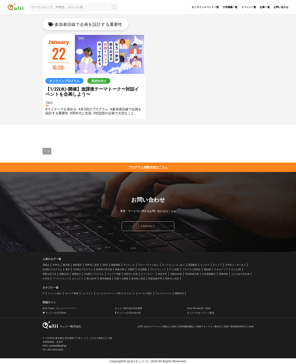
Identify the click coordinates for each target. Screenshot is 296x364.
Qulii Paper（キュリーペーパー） (60, 308)
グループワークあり (148, 264)
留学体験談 (105, 278)
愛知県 (207, 269)
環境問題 (223, 274)
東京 (67, 269)
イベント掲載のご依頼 (165, 326)
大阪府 (131, 269)
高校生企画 (176, 274)
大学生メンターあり (235, 264)
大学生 (46, 278)
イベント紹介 (54, 293)
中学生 (56, 264)
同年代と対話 (172, 278)
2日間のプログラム (83, 269)
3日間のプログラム (52, 269)
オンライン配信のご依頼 (216, 326)
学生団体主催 (192, 274)
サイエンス (129, 264)
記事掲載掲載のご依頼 (190, 326)
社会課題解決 (209, 274)
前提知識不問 (155, 278)
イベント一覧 (248, 7)
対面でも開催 (121, 278)
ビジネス (205, 264)
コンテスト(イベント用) (108, 293)
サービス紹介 (145, 293)
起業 (177, 269)
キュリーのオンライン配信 (200, 312)
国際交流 (64, 274)
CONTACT (148, 226)
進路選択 (77, 264)
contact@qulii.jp (57, 345)
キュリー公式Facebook (128, 312)
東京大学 (162, 274)
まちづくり (77, 278)
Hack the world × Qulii (199, 308)
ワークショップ (61, 278)
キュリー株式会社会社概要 (128, 308)
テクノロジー (148, 274)
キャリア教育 (72, 293)
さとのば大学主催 (240, 274)
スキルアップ (221, 269)
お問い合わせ (281, 7)
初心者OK (91, 278)
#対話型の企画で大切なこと (113, 113)
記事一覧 (265, 7)
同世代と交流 (131, 274)
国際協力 (76, 274)
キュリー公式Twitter (55, 312)
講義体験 (115, 264)
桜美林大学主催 (104, 269)
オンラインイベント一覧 (205, 7)
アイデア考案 (114, 274)
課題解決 (192, 264)
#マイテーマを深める (61, 109)
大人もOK (236, 269)
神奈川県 (119, 269)
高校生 (46, 264)
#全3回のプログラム (93, 109)
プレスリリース (163, 293)
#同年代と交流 (80, 113)
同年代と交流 (92, 264)
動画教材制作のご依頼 (242, 326)
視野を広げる (49, 274)
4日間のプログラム (94, 274)
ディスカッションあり (173, 264)
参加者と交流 (138, 278)
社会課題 (142, 269)
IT (170, 269)
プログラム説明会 (191, 269)
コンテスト (87, 293)
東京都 (66, 264)
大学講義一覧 (230, 7)
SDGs (105, 264)
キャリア (217, 264)
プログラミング (158, 269)
